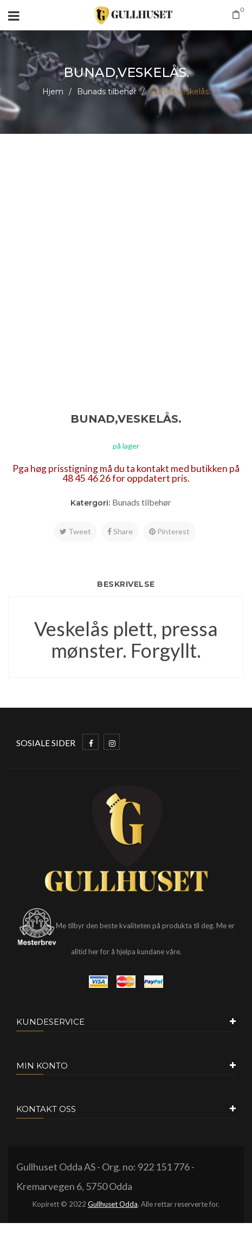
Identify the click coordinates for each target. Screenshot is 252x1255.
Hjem (52, 91)
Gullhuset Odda (113, 1204)
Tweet (75, 531)
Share (120, 531)
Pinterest (169, 531)
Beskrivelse (126, 584)
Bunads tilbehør (107, 91)
